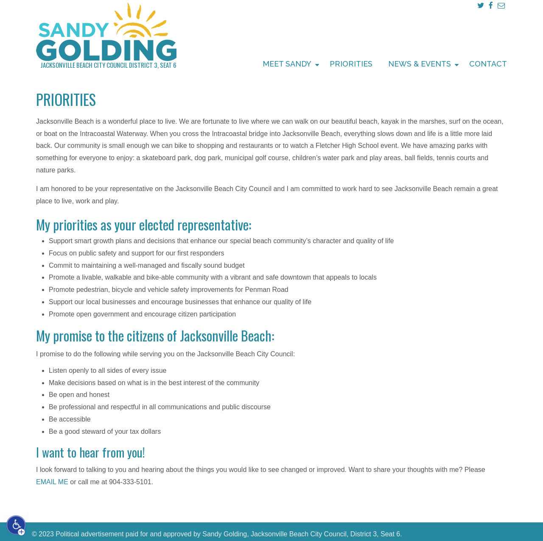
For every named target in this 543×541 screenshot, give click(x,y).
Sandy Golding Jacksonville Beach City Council (106, 32)
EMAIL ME (52, 482)
